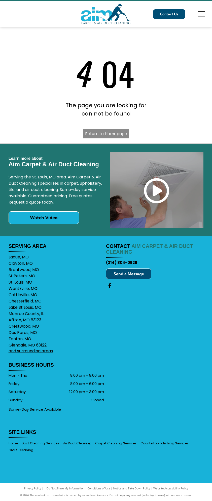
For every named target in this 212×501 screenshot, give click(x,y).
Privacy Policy (32, 488)
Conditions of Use (98, 488)
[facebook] (110, 286)
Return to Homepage (106, 134)
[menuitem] (15, 443)
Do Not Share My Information (66, 488)
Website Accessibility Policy (170, 488)
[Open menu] (201, 14)
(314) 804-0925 (121, 262)
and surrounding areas (31, 351)
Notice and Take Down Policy (132, 488)
